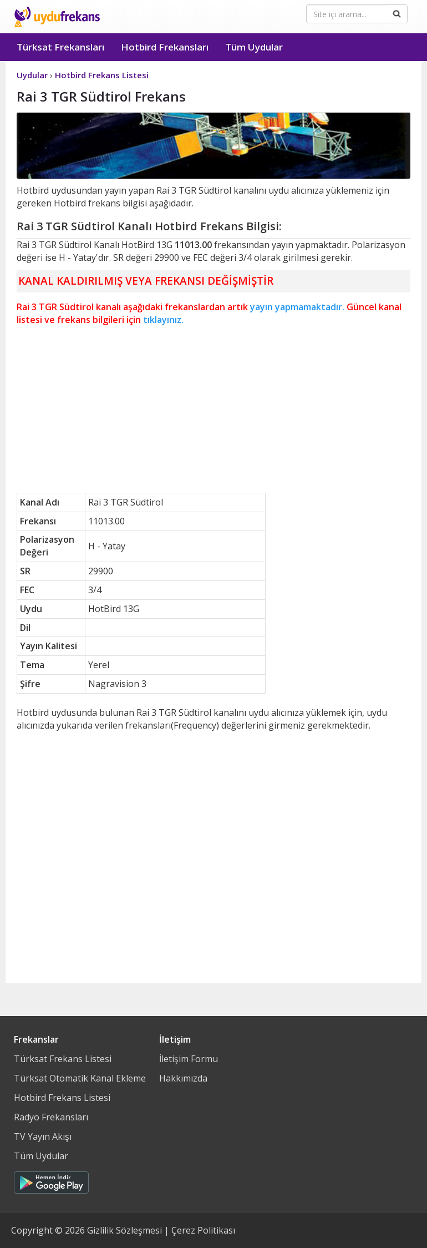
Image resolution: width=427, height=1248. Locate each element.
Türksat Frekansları (60, 47)
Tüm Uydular (254, 47)
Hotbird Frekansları (165, 47)
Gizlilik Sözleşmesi (124, 1230)
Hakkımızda (183, 1078)
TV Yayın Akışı (43, 1136)
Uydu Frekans (57, 16)
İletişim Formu (188, 1059)
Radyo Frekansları (51, 1117)
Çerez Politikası (203, 1230)
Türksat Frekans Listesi (62, 1059)
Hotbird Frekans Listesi (62, 1098)
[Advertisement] (213, 409)
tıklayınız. (163, 320)
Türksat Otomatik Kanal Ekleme (80, 1078)
